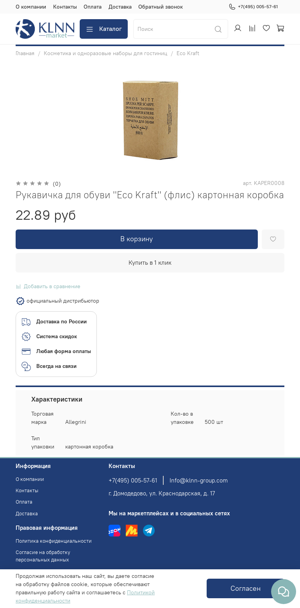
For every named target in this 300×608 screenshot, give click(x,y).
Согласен (245, 588)
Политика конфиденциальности (54, 541)
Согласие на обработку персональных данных (43, 556)
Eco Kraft (188, 53)
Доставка (120, 6)
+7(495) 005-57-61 (253, 6)
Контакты (65, 6)
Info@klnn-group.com (199, 480)
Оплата (93, 6)
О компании (31, 6)
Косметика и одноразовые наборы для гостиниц (105, 53)
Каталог (104, 29)
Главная (25, 53)
